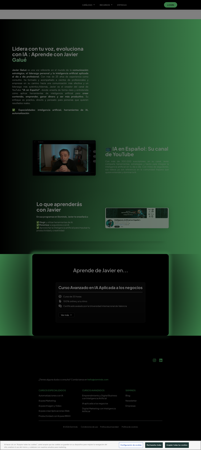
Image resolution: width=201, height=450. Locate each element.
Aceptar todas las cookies (176, 445)
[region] (100, 445)
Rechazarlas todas (154, 445)
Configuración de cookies (130, 445)
